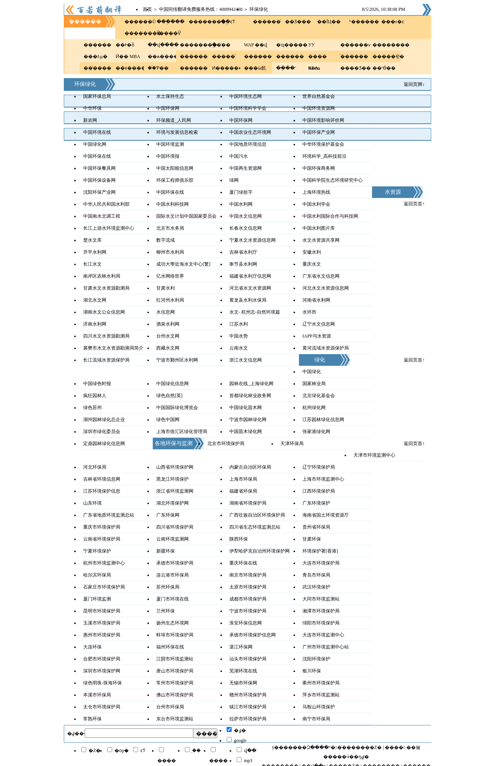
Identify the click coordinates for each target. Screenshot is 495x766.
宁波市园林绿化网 (247, 419)
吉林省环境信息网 (101, 479)
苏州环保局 (167, 587)
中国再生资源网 (245, 168)
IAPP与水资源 (316, 336)
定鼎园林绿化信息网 (104, 443)
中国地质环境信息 (247, 144)
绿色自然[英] (169, 395)
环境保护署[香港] (320, 551)
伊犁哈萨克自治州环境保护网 (259, 551)
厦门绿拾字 (241, 192)
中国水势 (238, 336)
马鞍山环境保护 (318, 707)
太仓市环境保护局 (101, 707)
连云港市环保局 (172, 575)
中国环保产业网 (318, 132)
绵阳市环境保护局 (321, 623)
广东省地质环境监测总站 (108, 515)
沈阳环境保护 (316, 659)
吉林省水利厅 (243, 252)
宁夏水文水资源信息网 (252, 240)
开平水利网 (94, 252)
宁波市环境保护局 (247, 611)
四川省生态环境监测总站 (254, 527)
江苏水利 (238, 324)
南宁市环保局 (316, 719)
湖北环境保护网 (172, 503)
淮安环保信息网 (245, 623)
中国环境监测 (170, 144)
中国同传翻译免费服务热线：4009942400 (200, 9)
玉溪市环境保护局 (101, 623)
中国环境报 (167, 156)
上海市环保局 (243, 479)
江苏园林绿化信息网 (323, 419)
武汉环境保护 (316, 587)
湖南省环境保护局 (247, 503)
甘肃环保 (311, 539)
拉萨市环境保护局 (247, 719)
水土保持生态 (170, 96)
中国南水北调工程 (101, 216)
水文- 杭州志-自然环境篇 (254, 312)
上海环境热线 (316, 192)
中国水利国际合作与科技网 (330, 216)
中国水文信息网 (245, 216)
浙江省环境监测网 (174, 491)
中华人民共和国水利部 (106, 204)
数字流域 (165, 240)
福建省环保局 (243, 491)
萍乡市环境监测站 (321, 695)
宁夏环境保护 (97, 551)
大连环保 (92, 647)
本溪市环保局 (97, 695)
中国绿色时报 (97, 383)
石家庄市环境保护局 (104, 587)
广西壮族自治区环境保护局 (257, 515)
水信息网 (165, 312)
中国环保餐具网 (99, 168)
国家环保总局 (97, 96)
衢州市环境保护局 (321, 683)
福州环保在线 (170, 647)
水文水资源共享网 (321, 240)
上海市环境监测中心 (323, 479)
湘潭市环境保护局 (321, 611)
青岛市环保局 (316, 575)
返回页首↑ (414, 203)
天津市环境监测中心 (374, 455)
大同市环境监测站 (321, 599)
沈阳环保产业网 (99, 192)
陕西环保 (238, 539)
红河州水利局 (170, 300)
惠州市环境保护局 (101, 635)
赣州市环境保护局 (247, 695)
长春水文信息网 (245, 228)
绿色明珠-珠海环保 (102, 683)
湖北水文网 (94, 300)
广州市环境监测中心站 (325, 647)
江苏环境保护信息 (101, 491)
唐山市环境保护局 (174, 671)
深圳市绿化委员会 (101, 431)
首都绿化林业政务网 (250, 395)
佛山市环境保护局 (174, 695)
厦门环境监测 (97, 599)
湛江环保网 (241, 647)
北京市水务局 (170, 228)
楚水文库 (92, 240)
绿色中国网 (167, 419)
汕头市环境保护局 (247, 659)
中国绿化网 (94, 144)
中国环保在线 (97, 156)
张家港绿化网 (316, 431)
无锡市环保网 (243, 683)
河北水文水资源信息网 (325, 288)
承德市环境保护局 (174, 563)
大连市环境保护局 (321, 563)
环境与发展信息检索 (177, 132)
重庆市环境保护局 (101, 527)
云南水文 (238, 348)
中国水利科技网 (172, 204)
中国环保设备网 (99, 180)
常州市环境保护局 (174, 683)
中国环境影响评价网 (323, 120)
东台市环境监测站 (174, 719)
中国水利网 (241, 204)
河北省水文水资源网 (250, 288)
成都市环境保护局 (247, 599)
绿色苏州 (92, 407)
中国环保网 (167, 108)
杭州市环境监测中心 (104, 563)
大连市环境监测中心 (323, 635)
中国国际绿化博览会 (177, 407)
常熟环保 (92, 719)
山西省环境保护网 (174, 467)
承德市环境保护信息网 (252, 635)
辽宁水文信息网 (318, 324)
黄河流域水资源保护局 (325, 348)
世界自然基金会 (318, 96)
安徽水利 (311, 252)
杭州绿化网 (314, 407)
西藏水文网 (167, 348)
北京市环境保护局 (225, 443)
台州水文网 (167, 336)
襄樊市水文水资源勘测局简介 (113, 348)
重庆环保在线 (243, 563)
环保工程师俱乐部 (174, 180)
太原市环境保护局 (247, 587)
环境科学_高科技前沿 (324, 156)
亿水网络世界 (170, 276)
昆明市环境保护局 (101, 611)
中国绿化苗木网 (245, 407)
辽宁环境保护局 (318, 467)
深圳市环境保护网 (101, 671)
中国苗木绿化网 (245, 431)
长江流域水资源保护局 (106, 360)
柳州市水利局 (170, 252)
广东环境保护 (316, 503)
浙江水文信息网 (245, 360)
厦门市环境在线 (172, 599)
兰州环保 (165, 611)
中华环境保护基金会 (323, 144)
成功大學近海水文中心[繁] (183, 264)
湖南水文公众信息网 (104, 312)
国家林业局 (314, 383)
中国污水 (238, 156)
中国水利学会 (316, 204)
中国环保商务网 (318, 168)
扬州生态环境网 (172, 623)
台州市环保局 (170, 707)
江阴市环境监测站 (174, 659)
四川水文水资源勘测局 (106, 336)
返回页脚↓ (414, 84)
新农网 (90, 120)
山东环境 (92, 503)
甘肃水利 (165, 288)
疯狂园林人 (94, 395)
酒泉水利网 (167, 324)
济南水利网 (94, 324)
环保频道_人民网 (173, 120)
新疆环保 (165, 551)
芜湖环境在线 (243, 671)
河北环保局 (94, 467)
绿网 (234, 180)
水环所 (309, 312)
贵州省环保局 (316, 527)
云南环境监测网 (172, 539)
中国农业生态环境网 (250, 132)
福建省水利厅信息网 (250, 276)
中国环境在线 (97, 132)
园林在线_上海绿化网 (251, 383)
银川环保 (311, 671)
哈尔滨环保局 (97, 575)
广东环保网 (167, 515)
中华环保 (92, 108)
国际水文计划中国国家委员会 (186, 216)
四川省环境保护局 (174, 527)
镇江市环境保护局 (247, 707)
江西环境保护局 (318, 491)
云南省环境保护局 (101, 539)
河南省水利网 (316, 300)
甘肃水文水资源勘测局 (106, 288)
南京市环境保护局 (247, 575)
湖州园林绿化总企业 (104, 419)
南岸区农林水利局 (101, 276)
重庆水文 (311, 264)
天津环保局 (292, 443)
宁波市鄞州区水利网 (177, 360)
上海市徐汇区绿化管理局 (181, 431)
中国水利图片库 (318, 228)
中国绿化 (311, 371)
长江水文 (92, 264)
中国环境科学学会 (247, 108)
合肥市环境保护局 (101, 659)
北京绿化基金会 (318, 395)
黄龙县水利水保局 (247, 300)
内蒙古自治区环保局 (250, 467)
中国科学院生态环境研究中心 (332, 180)
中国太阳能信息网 (174, 168)
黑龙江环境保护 (172, 479)
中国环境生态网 (245, 96)
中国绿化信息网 (172, 383)
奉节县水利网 (243, 264)
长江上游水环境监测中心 (108, 228)
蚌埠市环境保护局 (174, 635)
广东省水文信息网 (321, 276)
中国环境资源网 (318, 108)
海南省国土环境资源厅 (325, 515)
